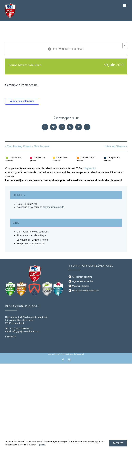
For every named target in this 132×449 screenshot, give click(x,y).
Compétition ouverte (53, 207)
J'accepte (118, 443)
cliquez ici (40, 444)
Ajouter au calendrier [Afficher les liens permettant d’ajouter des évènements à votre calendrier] (22, 101)
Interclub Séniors (115, 146)
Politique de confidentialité (85, 290)
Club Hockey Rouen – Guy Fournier (28, 146)
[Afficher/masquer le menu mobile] (125, 5)
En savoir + (10, 336)
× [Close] (124, 45)
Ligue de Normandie (82, 281)
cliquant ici (90, 168)
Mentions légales (80, 286)
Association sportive (82, 276)
